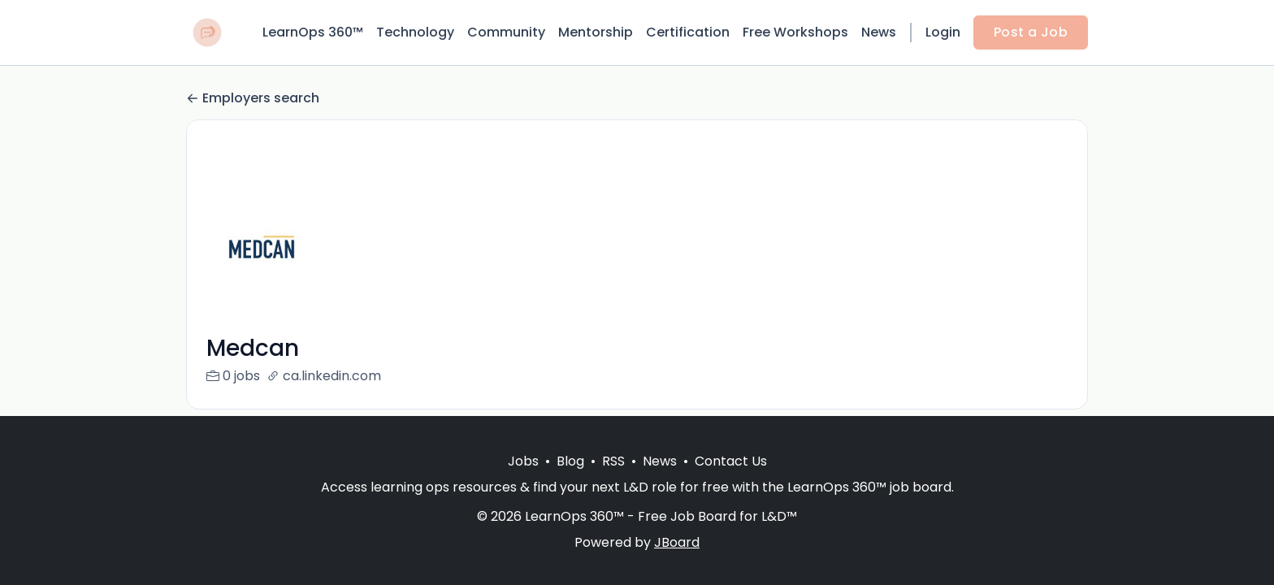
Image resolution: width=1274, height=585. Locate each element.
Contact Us (731, 461)
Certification (688, 32)
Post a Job (1031, 32)
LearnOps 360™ (312, 32)
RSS (613, 461)
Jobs (523, 461)
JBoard (677, 542)
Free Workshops (795, 32)
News (878, 32)
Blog (570, 461)
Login (942, 32)
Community (506, 32)
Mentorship (595, 32)
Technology (415, 32)
